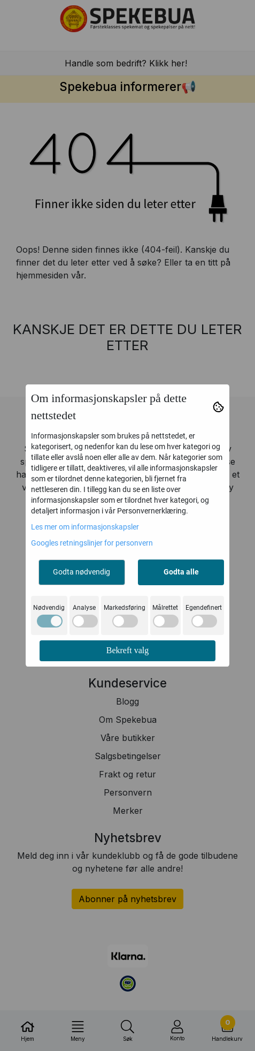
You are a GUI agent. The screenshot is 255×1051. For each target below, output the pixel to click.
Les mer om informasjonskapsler (85, 527)
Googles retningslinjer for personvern (92, 543)
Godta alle (181, 572)
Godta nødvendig (81, 572)
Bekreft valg (127, 650)
